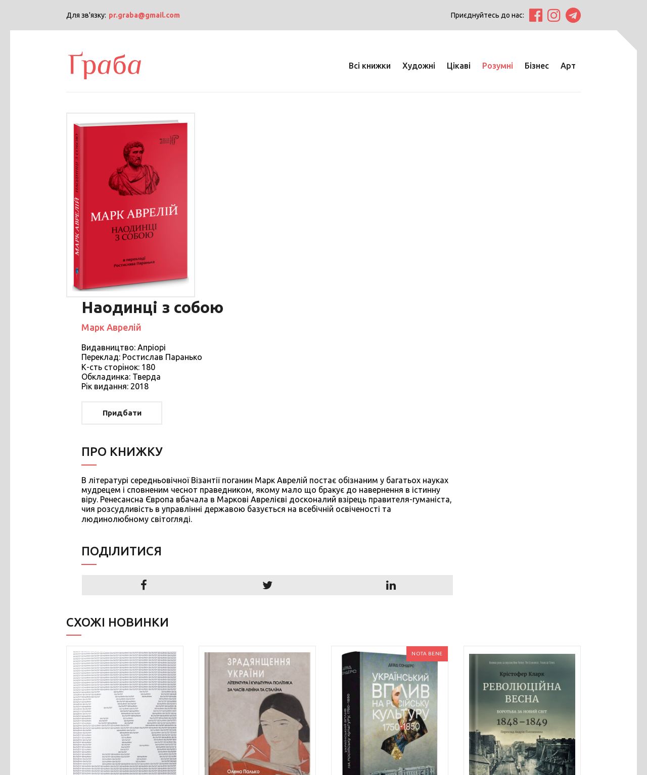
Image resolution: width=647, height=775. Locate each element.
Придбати (251, 228)
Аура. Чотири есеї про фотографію (121, 642)
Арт (567, 65)
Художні (418, 65)
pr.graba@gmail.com (144, 15)
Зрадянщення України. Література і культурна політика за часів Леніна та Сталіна (257, 653)
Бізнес (536, 65)
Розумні (497, 65)
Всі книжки (369, 65)
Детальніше (112, 682)
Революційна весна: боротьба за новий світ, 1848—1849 (513, 647)
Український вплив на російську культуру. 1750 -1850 (384, 647)
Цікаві (458, 65)
